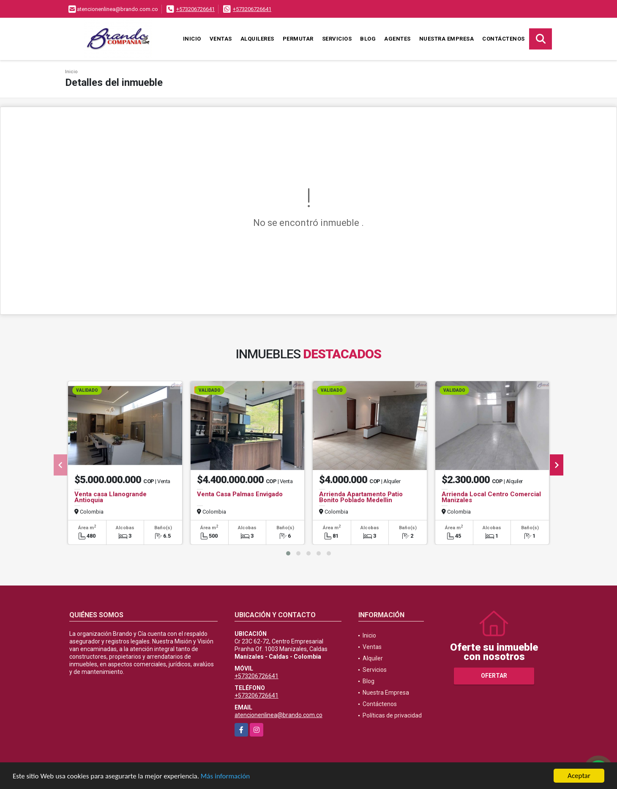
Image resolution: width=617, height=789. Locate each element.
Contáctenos (503, 39)
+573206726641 (195, 9)
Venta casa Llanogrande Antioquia (110, 497)
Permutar (298, 39)
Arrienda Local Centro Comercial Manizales (491, 497)
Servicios (337, 39)
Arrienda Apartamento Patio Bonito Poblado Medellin (361, 497)
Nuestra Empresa (446, 39)
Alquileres (257, 39)
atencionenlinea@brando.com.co (278, 715)
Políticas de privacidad (392, 715)
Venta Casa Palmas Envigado (240, 494)
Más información (225, 776)
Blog (368, 39)
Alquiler (373, 658)
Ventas (221, 39)
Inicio (192, 39)
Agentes (397, 39)
